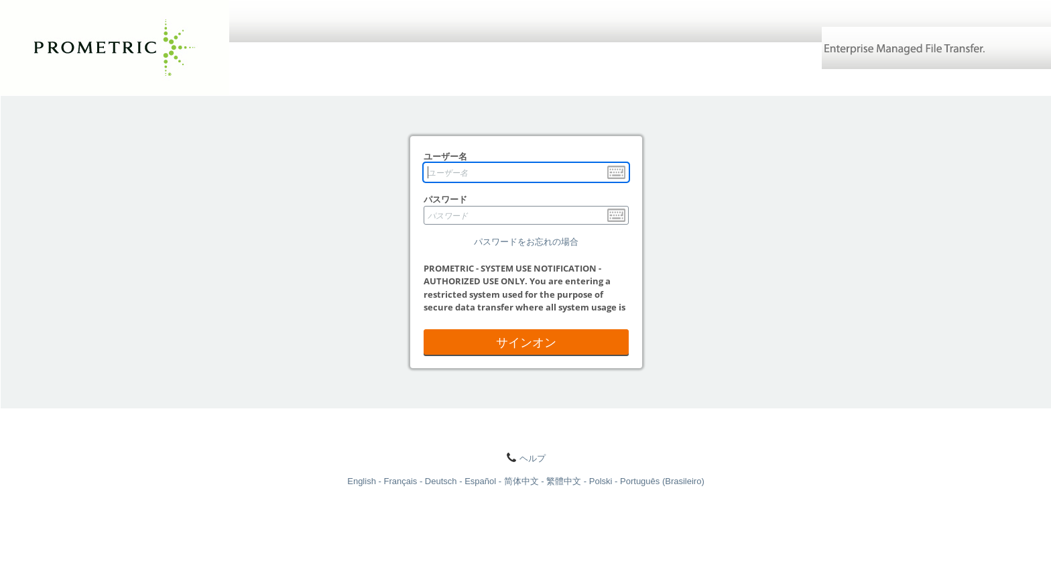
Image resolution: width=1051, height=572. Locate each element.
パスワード (445, 199)
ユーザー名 (445, 156)
